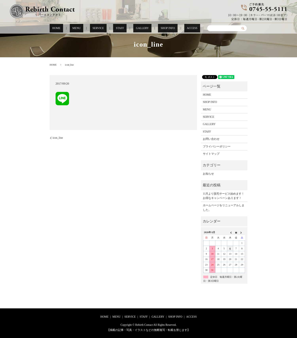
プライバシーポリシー (217, 146)
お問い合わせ (211, 138)
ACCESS (179, 28)
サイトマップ (211, 153)
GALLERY (137, 28)
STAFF (119, 28)
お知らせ (208, 173)
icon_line (58, 137)
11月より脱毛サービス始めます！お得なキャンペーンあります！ (223, 196)
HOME (69, 28)
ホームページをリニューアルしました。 (223, 207)
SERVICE (102, 28)
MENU (84, 28)
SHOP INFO (159, 28)
